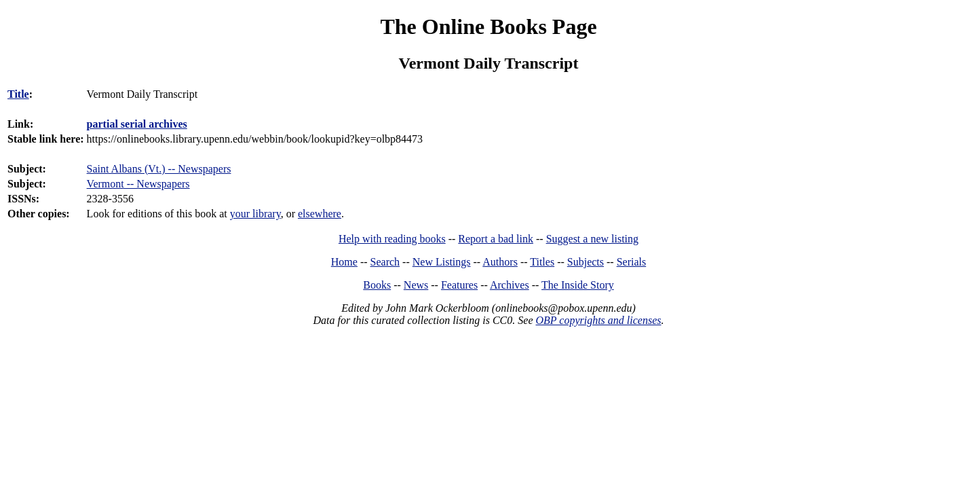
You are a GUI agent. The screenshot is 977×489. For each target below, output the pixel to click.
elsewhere (319, 213)
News (416, 285)
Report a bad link (495, 238)
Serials (632, 262)
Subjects (585, 262)
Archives (509, 285)
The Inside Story (577, 285)
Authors (500, 262)
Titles (542, 262)
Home (344, 262)
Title (18, 94)
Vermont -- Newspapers (138, 183)
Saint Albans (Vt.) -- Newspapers (159, 169)
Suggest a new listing (592, 238)
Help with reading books (392, 238)
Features (459, 285)
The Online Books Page (488, 26)
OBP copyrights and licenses (598, 320)
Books (377, 285)
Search (385, 262)
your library (255, 213)
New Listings (442, 262)
